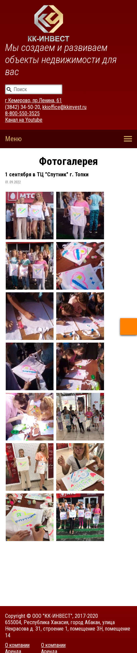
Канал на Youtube (23, 120)
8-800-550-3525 (22, 113)
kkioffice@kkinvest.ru (64, 107)
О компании (17, 645)
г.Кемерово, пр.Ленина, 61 (33, 100)
